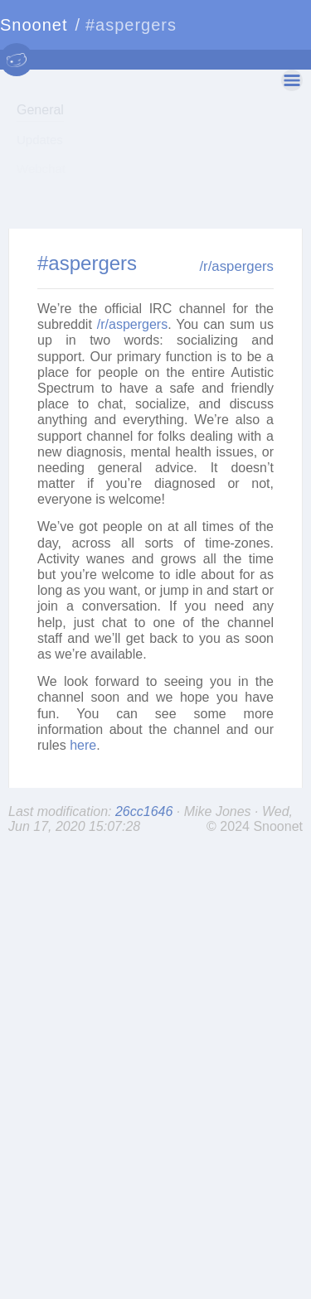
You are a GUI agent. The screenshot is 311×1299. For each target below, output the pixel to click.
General (40, 110)
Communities (53, 198)
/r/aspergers (236, 363)
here (83, 842)
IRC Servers (51, 227)
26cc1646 (146, 908)
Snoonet (34, 25)
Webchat (41, 169)
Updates (40, 140)
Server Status (54, 256)
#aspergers (87, 360)
